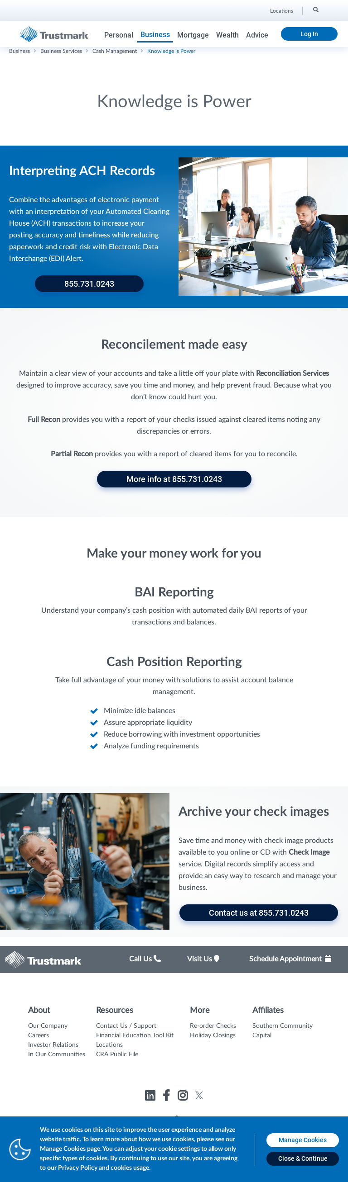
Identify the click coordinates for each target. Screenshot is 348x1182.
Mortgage (193, 35)
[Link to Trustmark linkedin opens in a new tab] (151, 1097)
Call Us (145, 959)
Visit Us (203, 959)
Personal (118, 35)
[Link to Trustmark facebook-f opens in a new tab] (167, 1097)
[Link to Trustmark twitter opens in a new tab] (199, 1095)
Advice (257, 35)
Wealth (227, 35)
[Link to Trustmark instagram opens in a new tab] (184, 1097)
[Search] (315, 9)
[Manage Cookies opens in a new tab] (302, 1140)
